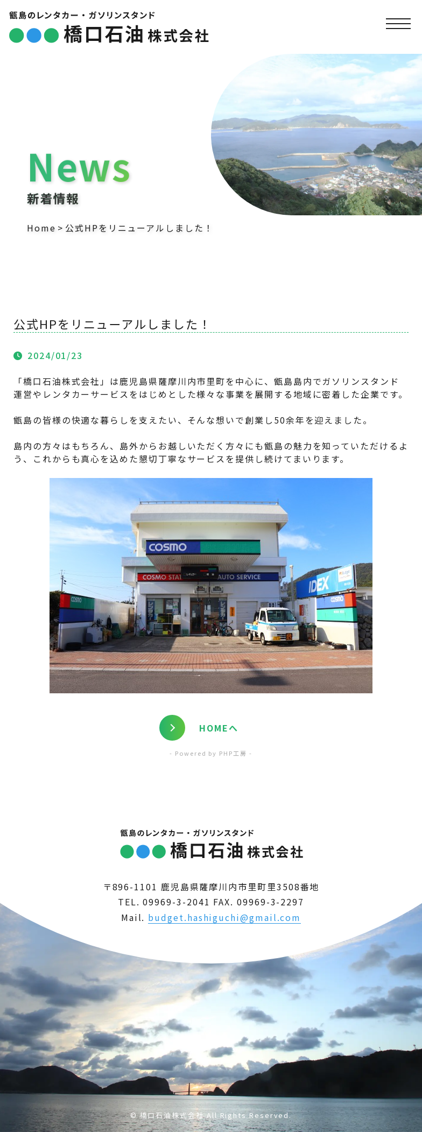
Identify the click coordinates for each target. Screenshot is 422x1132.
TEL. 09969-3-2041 (164, 901)
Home (41, 227)
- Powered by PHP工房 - (211, 753)
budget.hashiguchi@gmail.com (224, 917)
